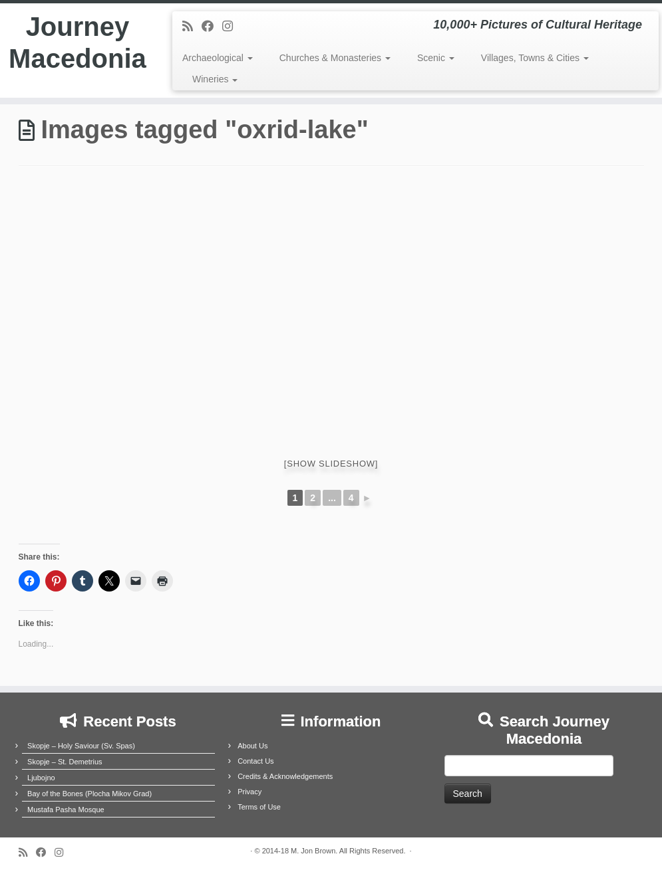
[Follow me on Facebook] (212, 26)
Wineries (215, 79)
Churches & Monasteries (335, 58)
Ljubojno (41, 778)
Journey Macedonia (77, 42)
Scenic (435, 58)
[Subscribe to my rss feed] (192, 26)
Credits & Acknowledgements (285, 776)
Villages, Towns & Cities (535, 58)
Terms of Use (259, 807)
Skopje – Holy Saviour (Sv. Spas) (81, 746)
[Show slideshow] (331, 464)
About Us (252, 746)
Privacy (249, 792)
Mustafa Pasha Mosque (65, 810)
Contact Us (255, 761)
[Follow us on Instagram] (232, 26)
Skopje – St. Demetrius (64, 762)
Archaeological (217, 58)
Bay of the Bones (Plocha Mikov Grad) (89, 794)
